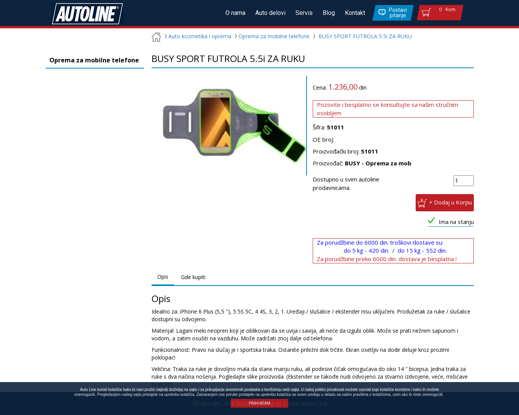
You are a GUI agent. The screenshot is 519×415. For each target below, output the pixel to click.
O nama (235, 12)
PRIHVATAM (259, 403)
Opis (162, 276)
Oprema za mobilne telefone (271, 36)
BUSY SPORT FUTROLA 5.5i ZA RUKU (365, 36)
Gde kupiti (193, 277)
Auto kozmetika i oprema (197, 36)
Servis (304, 12)
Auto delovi (270, 12)
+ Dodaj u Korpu (450, 202)
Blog (329, 12)
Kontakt (355, 12)
